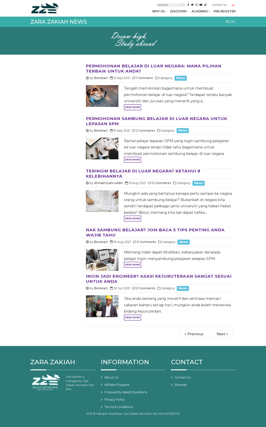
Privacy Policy (114, 399)
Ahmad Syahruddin (108, 183)
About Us (111, 377)
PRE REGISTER (225, 11)
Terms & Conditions (118, 407)
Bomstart (101, 78)
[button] (233, 5)
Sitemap (181, 385)
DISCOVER (178, 11)
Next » (222, 334)
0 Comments (161, 183)
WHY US (158, 11)
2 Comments (145, 130)
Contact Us (219, 4)
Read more (132, 107)
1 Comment (144, 78)
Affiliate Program (116, 385)
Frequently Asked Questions (125, 392)
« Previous (194, 334)
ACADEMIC (200, 11)
